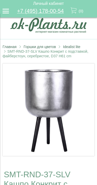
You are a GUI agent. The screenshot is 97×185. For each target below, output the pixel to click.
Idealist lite (71, 47)
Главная (10, 47)
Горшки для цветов (39, 47)
